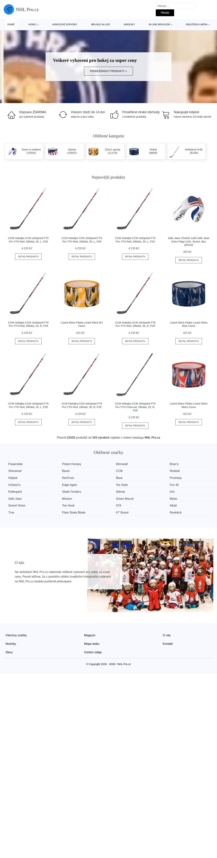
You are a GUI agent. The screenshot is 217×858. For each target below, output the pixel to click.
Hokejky (129, 24)
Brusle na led (100, 24)
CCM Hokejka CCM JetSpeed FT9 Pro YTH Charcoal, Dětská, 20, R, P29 (135, 407)
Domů (11, 24)
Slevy (9, 652)
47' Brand (122, 512)
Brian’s (174, 464)
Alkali (173, 505)
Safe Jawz (15, 498)
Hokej (32, 24)
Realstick (176, 512)
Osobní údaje (93, 652)
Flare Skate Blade (74, 512)
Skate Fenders (71, 491)
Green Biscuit (125, 498)
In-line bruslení (159, 24)
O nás (167, 635)
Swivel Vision (17, 505)
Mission (67, 498)
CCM (119, 470)
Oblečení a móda (197, 24)
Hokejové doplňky (64, 24)
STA (118, 505)
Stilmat (120, 491)
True (11, 512)
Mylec (173, 498)
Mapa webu (91, 643)
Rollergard (15, 491)
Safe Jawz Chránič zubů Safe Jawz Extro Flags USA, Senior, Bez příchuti (188, 241)
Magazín (89, 635)
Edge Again (69, 484)
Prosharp (176, 477)
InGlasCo (14, 484)
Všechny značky (16, 635)
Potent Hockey (71, 464)
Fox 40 (174, 484)
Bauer (66, 470)
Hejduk (12, 477)
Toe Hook (68, 505)
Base (119, 477)
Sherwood (15, 470)
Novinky (11, 643)
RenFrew (68, 477)
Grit (172, 491)
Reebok (175, 470)
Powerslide (15, 464)
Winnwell (122, 464)
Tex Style (122, 484)
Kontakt (168, 643)
